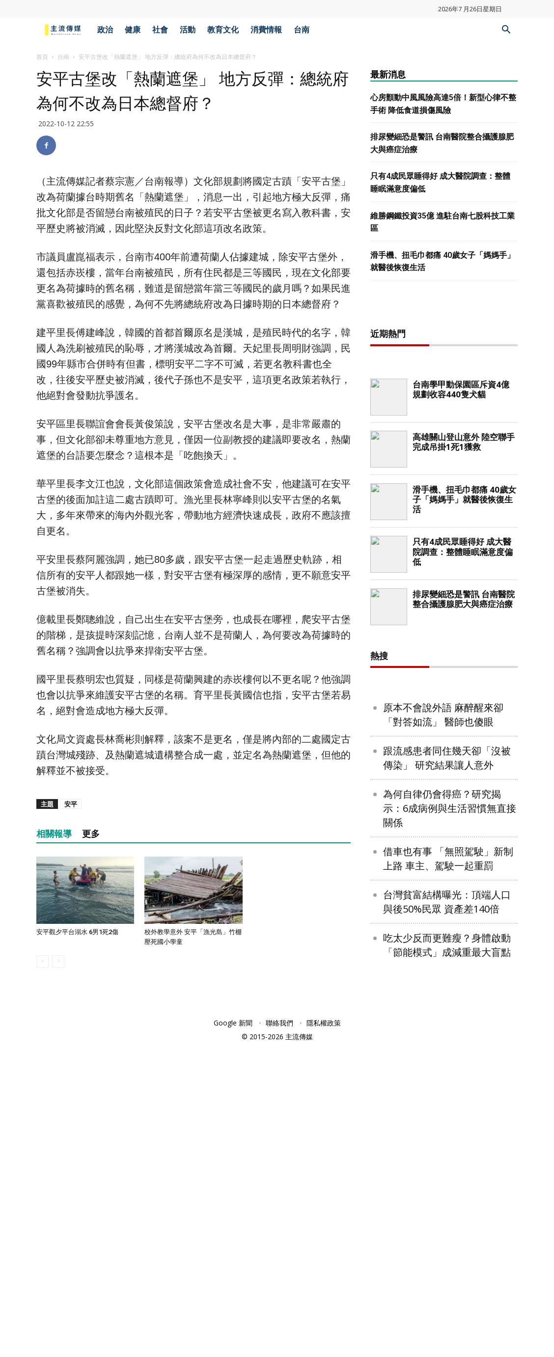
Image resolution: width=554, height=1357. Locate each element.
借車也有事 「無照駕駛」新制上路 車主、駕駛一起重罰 (448, 1175)
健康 (132, 30)
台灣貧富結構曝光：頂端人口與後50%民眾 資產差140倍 (447, 1218)
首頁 (42, 57)
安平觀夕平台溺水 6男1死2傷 (77, 932)
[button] (506, 30)
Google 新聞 (233, 1333)
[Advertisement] (444, 465)
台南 (301, 30)
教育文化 (223, 30)
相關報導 (54, 834)
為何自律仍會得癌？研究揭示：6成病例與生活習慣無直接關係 (449, 1125)
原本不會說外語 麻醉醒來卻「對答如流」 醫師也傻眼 (443, 1031)
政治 (105, 30)
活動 (187, 30)
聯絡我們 (279, 1333)
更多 (91, 834)
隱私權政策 (323, 1333)
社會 (160, 30)
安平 (70, 804)
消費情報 (266, 30)
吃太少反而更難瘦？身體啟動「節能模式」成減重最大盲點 (447, 1261)
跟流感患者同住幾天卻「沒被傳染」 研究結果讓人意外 (447, 1074)
